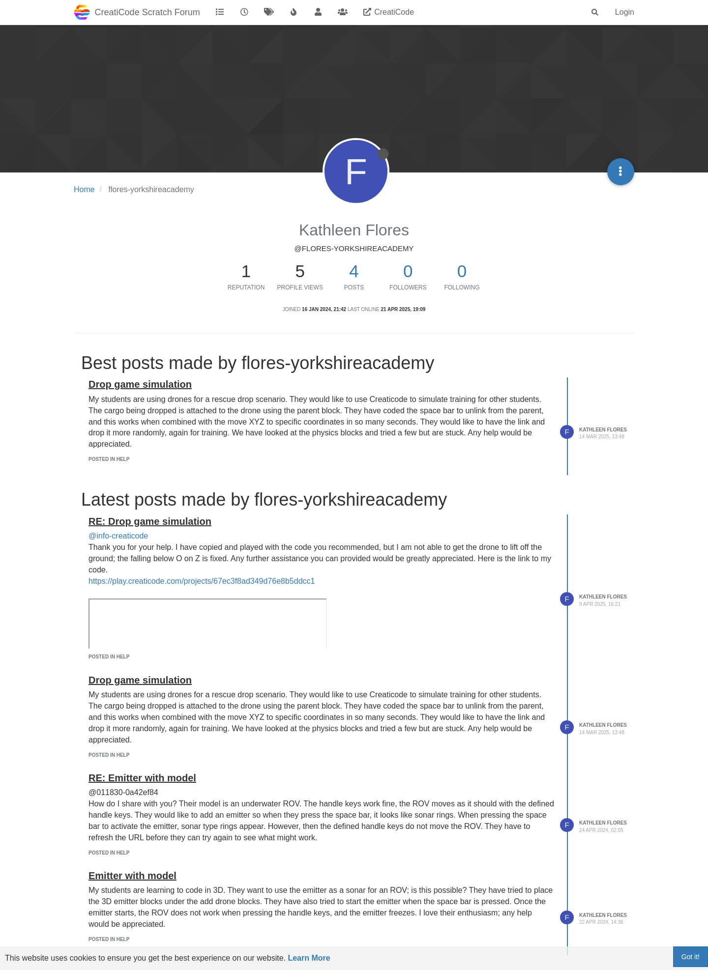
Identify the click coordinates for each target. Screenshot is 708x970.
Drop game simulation (140, 384)
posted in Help (108, 459)
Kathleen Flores (603, 429)
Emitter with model (132, 875)
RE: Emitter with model (142, 777)
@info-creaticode (118, 536)
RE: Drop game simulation (149, 521)
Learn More (309, 958)
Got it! (690, 957)
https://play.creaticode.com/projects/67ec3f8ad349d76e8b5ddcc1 (201, 581)
